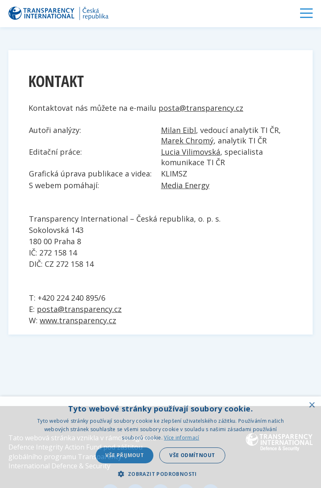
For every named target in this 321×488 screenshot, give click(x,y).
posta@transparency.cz (200, 108)
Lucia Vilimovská (190, 152)
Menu (306, 13)
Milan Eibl (178, 130)
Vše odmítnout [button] (192, 455)
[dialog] (160, 442)
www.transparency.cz (78, 320)
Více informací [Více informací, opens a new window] (181, 437)
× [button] (311, 405)
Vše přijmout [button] (124, 455)
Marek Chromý (187, 140)
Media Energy (185, 185)
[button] (160, 474)
